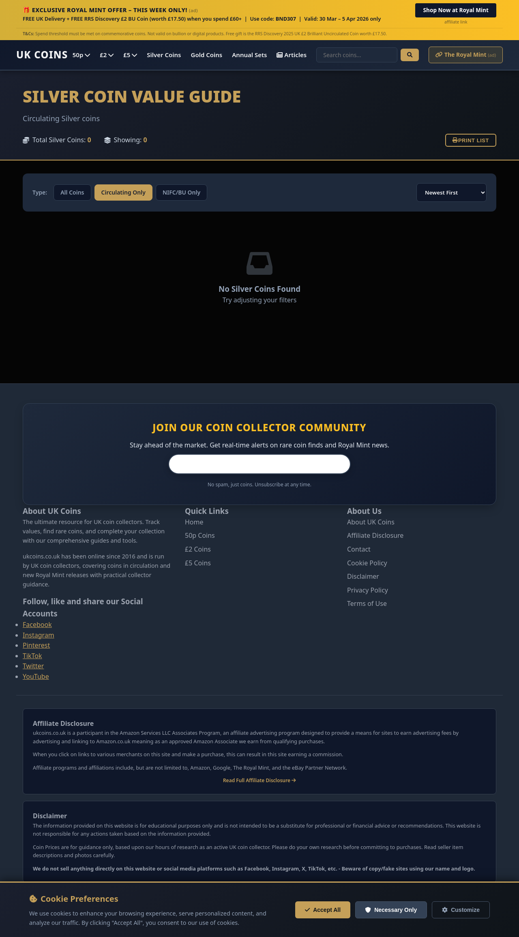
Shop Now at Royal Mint (456, 10)
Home (194, 522)
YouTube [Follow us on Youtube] (36, 676)
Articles (292, 55)
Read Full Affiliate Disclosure (259, 780)
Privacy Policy (367, 590)
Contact (359, 549)
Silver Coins (164, 55)
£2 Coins (198, 549)
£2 (107, 55)
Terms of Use (367, 603)
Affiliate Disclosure (375, 535)
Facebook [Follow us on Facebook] (37, 624)
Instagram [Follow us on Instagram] (38, 635)
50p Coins (200, 535)
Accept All (323, 910)
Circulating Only (123, 192)
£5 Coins (198, 562)
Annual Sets (249, 55)
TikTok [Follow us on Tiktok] (32, 655)
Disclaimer (363, 576)
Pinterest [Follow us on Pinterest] (36, 645)
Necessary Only (391, 910)
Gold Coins (207, 55)
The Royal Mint (465, 54)
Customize (461, 910)
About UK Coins (371, 522)
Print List (471, 140)
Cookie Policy (367, 562)
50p (81, 55)
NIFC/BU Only (181, 192)
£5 (130, 55)
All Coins (72, 192)
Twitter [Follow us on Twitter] (33, 665)
